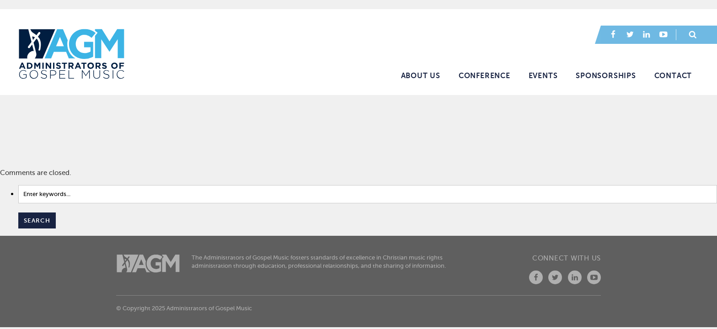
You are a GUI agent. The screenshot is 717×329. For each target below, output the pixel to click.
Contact (673, 76)
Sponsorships (606, 76)
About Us (420, 76)
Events (543, 76)
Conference (484, 76)
